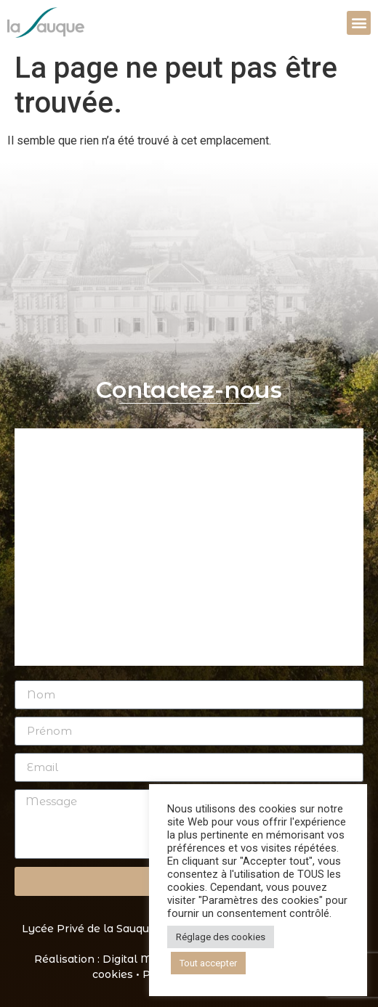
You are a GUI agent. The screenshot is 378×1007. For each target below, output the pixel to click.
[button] (359, 23)
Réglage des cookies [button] (220, 936)
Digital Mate (135, 959)
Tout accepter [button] (208, 963)
